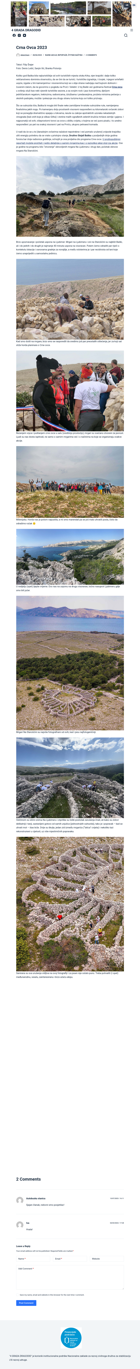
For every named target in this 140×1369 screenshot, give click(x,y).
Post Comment (26, 1303)
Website (96, 1259)
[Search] (125, 35)
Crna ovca (117, 87)
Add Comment (26, 1269)
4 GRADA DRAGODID (26, 30)
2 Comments (91, 55)
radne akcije (51, 55)
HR (127, 5)
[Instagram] (19, 35)
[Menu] (131, 30)
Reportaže (62, 55)
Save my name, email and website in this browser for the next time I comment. (52, 1295)
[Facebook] (14, 35)
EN (134, 5)
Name (22, 1259)
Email (58, 1259)
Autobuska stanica (35, 1198)
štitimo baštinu (75, 55)
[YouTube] (24, 35)
